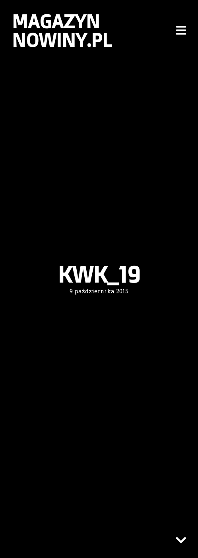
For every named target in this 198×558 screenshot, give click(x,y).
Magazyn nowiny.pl (62, 30)
